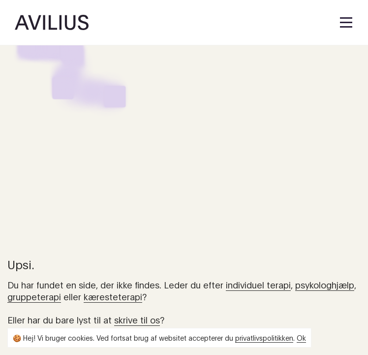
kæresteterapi (113, 296)
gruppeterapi (34, 296)
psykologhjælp (324, 284)
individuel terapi (258, 284)
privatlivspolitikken (264, 337)
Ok (301, 337)
